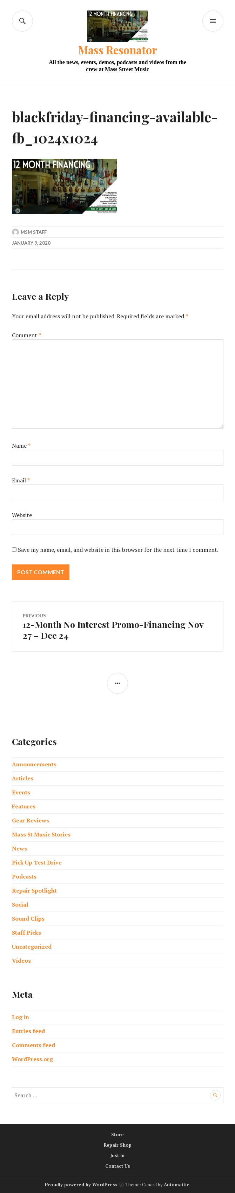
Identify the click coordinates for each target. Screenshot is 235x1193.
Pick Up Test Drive (37, 862)
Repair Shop (118, 1145)
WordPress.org (32, 1059)
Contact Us (117, 1166)
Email (21, 480)
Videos (21, 960)
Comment (26, 335)
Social (20, 904)
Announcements (34, 764)
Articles (22, 778)
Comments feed (33, 1045)
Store (117, 1134)
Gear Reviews (30, 820)
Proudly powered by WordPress (81, 1184)
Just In (117, 1155)
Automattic (176, 1184)
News (19, 848)
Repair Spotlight (34, 890)
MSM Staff (34, 232)
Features (23, 806)
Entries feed (28, 1031)
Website (22, 515)
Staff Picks (26, 932)
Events (21, 792)
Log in (20, 1017)
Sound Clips (28, 918)
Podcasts (24, 876)
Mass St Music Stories (41, 834)
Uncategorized (32, 946)
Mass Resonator (117, 49)
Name (21, 445)
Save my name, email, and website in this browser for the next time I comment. (118, 550)
